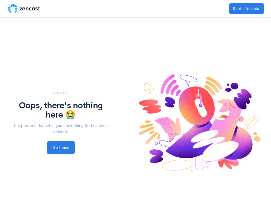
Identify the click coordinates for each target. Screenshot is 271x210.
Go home (60, 147)
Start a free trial (246, 8)
